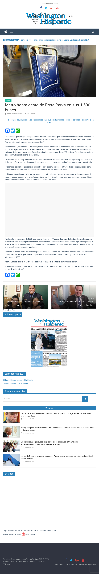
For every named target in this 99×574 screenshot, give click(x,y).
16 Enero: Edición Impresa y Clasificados (18, 380)
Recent (49, 408)
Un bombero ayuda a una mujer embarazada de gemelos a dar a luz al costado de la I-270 (53, 40)
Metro (8, 100)
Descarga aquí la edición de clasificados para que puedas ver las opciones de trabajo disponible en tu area (51, 121)
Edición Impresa (71, 564)
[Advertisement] (49, 210)
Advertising (83, 564)
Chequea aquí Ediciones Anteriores (15, 383)
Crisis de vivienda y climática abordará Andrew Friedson (73, 301)
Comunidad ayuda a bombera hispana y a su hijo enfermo (25, 301)
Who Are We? (59, 564)
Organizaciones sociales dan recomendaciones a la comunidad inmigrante (29, 531)
